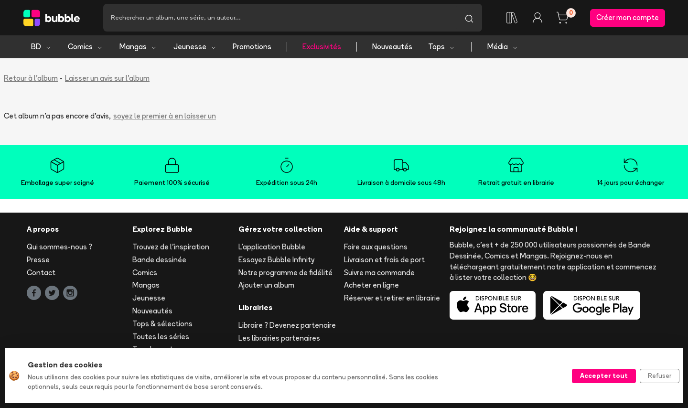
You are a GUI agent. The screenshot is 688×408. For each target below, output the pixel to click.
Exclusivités (321, 46)
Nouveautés (392, 46)
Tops (441, 46)
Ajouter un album (266, 285)
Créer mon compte (627, 17)
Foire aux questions (376, 246)
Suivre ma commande (379, 272)
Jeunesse (195, 46)
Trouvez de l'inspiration (170, 246)
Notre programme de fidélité (285, 272)
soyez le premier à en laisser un (164, 115)
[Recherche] (280, 17)
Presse (38, 259)
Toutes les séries (160, 336)
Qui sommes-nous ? (59, 246)
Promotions (252, 46)
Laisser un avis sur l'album (107, 78)
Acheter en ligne (371, 285)
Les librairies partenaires (279, 338)
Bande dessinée (159, 259)
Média (502, 46)
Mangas (138, 46)
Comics (85, 46)
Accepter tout (604, 375)
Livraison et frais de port (384, 259)
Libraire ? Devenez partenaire (287, 325)
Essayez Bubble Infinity (276, 259)
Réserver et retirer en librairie (392, 297)
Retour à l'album (31, 78)
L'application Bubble (271, 246)
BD (41, 46)
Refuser (659, 375)
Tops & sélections (162, 323)
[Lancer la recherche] (469, 18)
